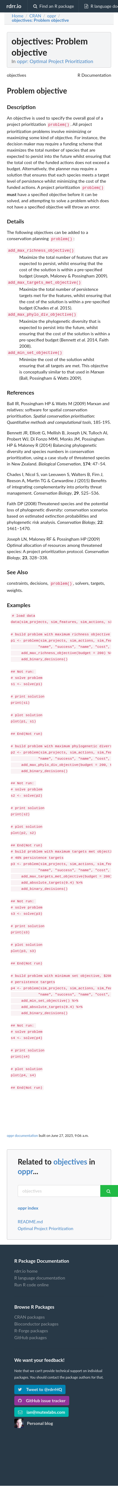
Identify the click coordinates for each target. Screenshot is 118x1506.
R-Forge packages (31, 1325)
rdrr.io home (26, 1266)
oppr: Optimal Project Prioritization (55, 61)
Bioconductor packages (36, 1318)
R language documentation (39, 1272)
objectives (70, 1156)
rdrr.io (13, 5)
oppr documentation (22, 1130)
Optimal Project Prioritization (45, 1223)
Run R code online (31, 1279)
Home (17, 16)
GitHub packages (30, 1332)
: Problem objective (40, 20)
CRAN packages (29, 1312)
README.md (30, 1216)
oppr (25, 1166)
